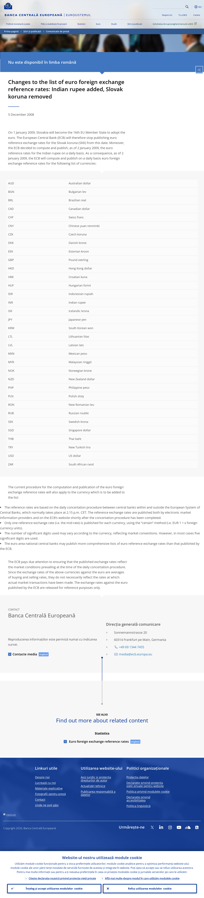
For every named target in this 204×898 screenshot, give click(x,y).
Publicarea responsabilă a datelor (98, 793)
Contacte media (25, 654)
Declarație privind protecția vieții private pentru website (145, 784)
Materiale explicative (49, 788)
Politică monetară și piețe (18, 24)
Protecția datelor (137, 777)
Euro (98, 24)
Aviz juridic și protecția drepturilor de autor (96, 778)
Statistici (81, 24)
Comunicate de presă (57, 31)
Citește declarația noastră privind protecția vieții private (62, 878)
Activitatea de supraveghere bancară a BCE (175, 23)
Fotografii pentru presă (50, 794)
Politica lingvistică (138, 806)
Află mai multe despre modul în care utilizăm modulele (142, 878)
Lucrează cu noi (45, 783)
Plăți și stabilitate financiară (54, 24)
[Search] (168, 6)
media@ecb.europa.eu (135, 654)
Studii (114, 24)
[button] (192, 7)
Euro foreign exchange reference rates (98, 741)
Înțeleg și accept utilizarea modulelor (54, 888)
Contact (40, 799)
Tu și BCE (183, 15)
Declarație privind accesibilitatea (138, 798)
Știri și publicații (134, 24)
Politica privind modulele (148, 791)
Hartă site (11, 814)
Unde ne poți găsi (47, 805)
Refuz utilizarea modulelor (150, 888)
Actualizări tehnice (93, 786)
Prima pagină (11, 31)
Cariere (196, 15)
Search (187, 7)
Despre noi (167, 15)
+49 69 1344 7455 (131, 647)
